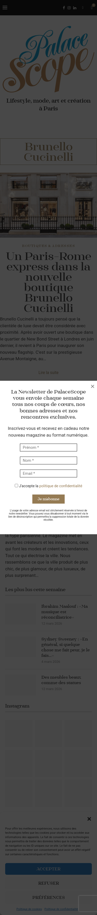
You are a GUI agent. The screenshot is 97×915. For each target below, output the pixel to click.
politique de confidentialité (60, 486)
